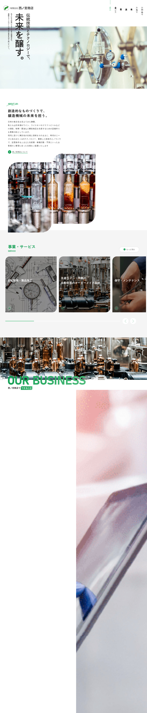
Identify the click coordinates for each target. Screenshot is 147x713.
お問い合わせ (142, 9)
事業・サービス (116, 9)
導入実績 (126, 7)
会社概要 (131, 7)
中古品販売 (121, 7)
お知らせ (137, 8)
